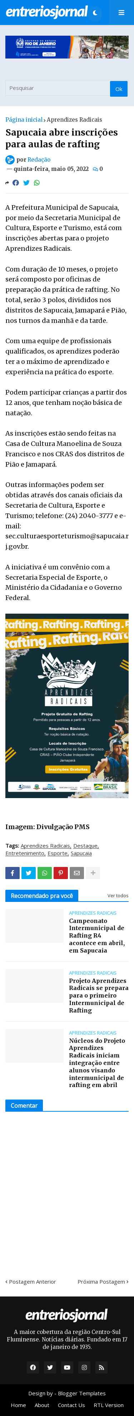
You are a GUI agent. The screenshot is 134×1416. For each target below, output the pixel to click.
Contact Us (71, 1405)
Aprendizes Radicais (74, 119)
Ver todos (118, 895)
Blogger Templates (82, 1393)
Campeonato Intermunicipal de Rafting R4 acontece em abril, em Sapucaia (97, 935)
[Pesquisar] (67, 88)
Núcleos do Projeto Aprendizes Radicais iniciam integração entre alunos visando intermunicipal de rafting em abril (97, 1063)
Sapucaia (81, 853)
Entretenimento (24, 853)
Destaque (85, 846)
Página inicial (24, 119)
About (42, 1405)
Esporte (58, 853)
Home (18, 1405)
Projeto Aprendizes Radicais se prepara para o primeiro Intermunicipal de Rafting (99, 995)
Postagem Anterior (32, 1281)
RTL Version (109, 1405)
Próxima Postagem (101, 1281)
